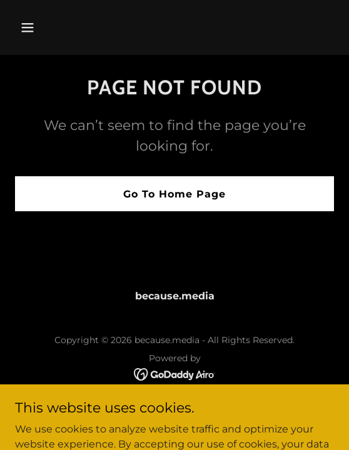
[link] (175, 373)
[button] (51, 27)
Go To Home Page (174, 194)
